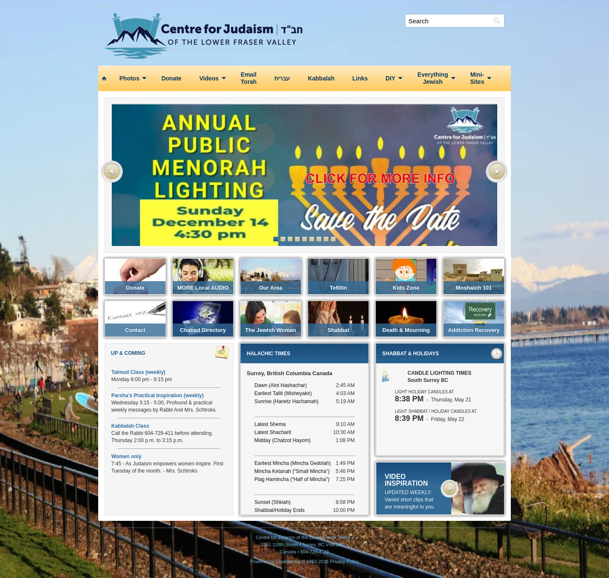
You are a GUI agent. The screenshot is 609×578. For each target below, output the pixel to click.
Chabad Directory (203, 330)
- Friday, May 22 (429, 419)
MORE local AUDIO (203, 288)
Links (360, 78)
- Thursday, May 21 (433, 400)
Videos (209, 78)
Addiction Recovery (473, 330)
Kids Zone (406, 288)
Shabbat (338, 330)
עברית (282, 78)
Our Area (270, 288)
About (124, 5)
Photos (129, 78)
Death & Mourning (406, 330)
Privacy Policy (344, 561)
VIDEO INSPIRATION (406, 480)
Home (105, 5)
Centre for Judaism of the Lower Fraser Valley (308, 23)
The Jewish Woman (270, 330)
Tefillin (338, 288)
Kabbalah (321, 78)
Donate (146, 5)
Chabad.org (288, 561)
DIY (390, 78)
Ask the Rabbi (458, 5)
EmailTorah (249, 78)
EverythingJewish (432, 78)
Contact (489, 5)
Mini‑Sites (477, 78)
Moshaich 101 (474, 288)
